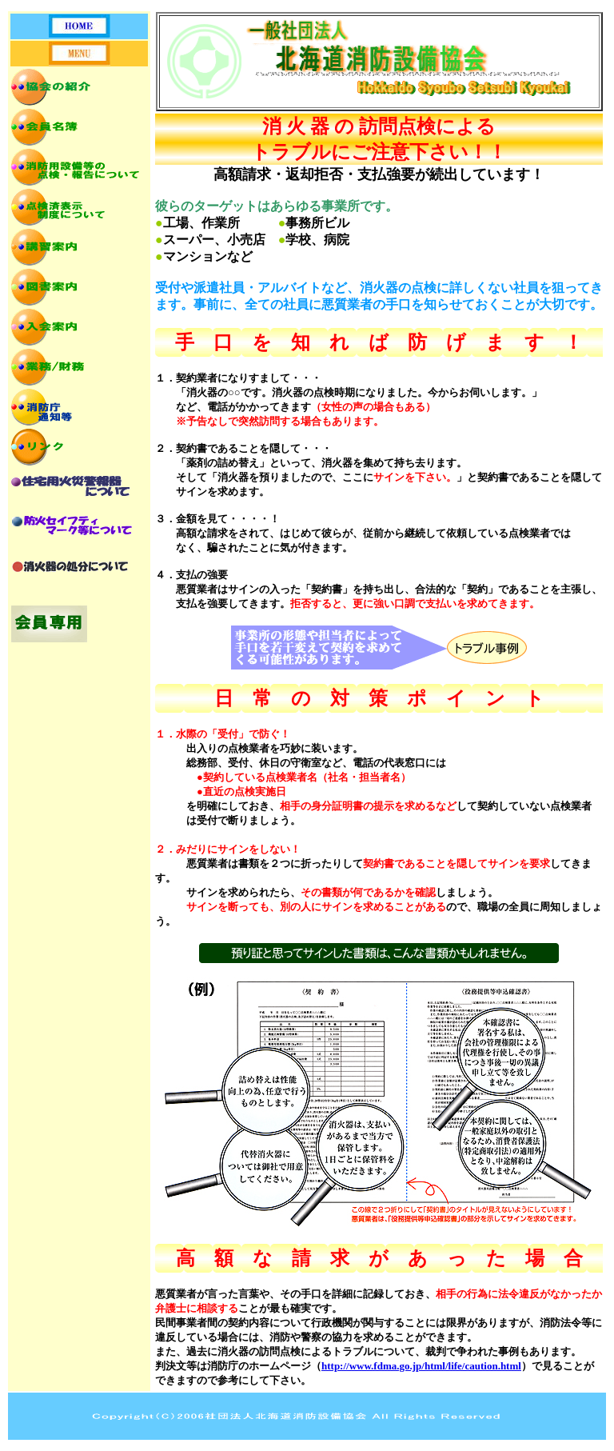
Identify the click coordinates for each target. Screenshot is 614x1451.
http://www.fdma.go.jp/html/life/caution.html (421, 1366)
